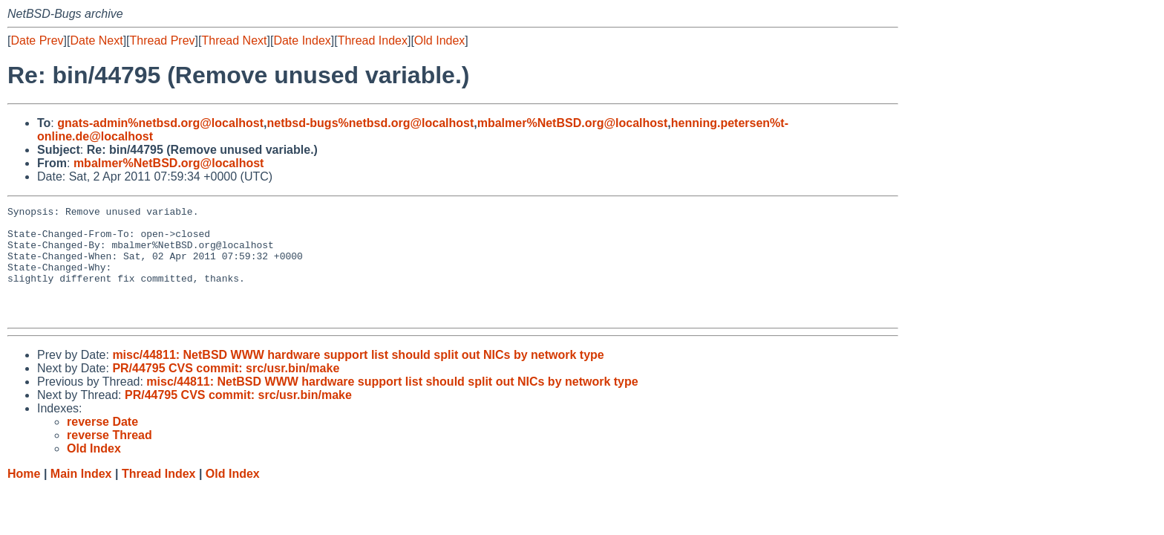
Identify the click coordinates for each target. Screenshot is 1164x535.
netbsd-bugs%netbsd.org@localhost (370, 123)
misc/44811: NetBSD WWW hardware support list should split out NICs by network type (358, 377)
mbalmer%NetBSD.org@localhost (572, 123)
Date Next (96, 40)
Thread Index (373, 40)
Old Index (439, 40)
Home (23, 496)
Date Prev (36, 40)
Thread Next (234, 40)
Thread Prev (162, 40)
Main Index (81, 496)
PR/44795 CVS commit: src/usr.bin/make (225, 390)
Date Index (301, 40)
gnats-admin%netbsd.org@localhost (160, 123)
